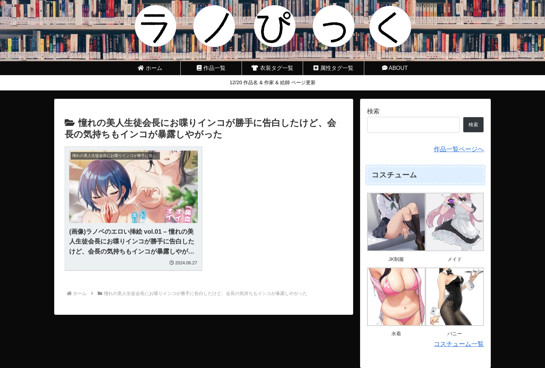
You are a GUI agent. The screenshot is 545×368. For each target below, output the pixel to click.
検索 (373, 111)
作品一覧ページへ (459, 149)
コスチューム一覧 (459, 344)
